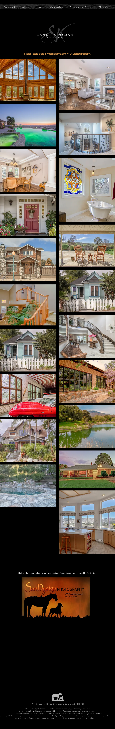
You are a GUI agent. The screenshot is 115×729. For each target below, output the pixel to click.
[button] (39, 6)
